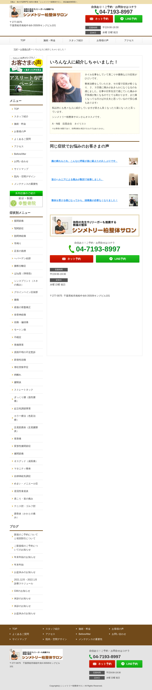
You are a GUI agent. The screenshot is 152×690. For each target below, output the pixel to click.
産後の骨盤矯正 (22, 307)
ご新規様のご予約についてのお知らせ (26, 548)
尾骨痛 (17, 438)
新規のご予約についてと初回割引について (26, 536)
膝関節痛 (19, 453)
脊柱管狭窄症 (21, 367)
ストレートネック (23, 389)
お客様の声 (103, 40)
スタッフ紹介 (76, 40)
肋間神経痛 (20, 236)
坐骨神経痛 (20, 314)
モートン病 (20, 329)
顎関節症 (19, 228)
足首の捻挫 (20, 251)
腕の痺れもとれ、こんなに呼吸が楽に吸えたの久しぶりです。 (84, 161)
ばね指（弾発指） (23, 273)
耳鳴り (17, 243)
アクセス (129, 40)
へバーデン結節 (22, 258)
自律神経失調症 (22, 476)
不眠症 (17, 337)
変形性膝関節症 (22, 446)
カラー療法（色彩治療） (24, 418)
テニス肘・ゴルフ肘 (24, 506)
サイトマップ (21, 169)
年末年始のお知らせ (24, 557)
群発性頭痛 (20, 359)
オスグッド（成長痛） (26, 461)
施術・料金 (49, 40)
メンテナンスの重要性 (26, 184)
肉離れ (17, 374)
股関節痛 (19, 221)
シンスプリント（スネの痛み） (26, 283)
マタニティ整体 (22, 468)
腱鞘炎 (17, 382)
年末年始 (19, 564)
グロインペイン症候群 (26, 292)
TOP (22, 40)
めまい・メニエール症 (26, 483)
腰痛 (16, 299)
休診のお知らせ (22, 598)
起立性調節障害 (22, 408)
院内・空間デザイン (24, 176)
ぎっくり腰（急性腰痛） (24, 399)
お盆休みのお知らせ (24, 572)
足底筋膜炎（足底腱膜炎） (26, 429)
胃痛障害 (19, 345)
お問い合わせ (21, 161)
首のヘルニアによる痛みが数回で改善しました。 (77, 179)
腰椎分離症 (20, 266)
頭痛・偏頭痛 (21, 322)
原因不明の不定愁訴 (24, 352)
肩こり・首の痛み (23, 498)
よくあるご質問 (22, 139)
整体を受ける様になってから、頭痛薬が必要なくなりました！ (84, 200)
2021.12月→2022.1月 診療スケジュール (26, 581)
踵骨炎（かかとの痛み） (24, 515)
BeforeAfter (20, 154)
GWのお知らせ (22, 591)
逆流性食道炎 (21, 491)
